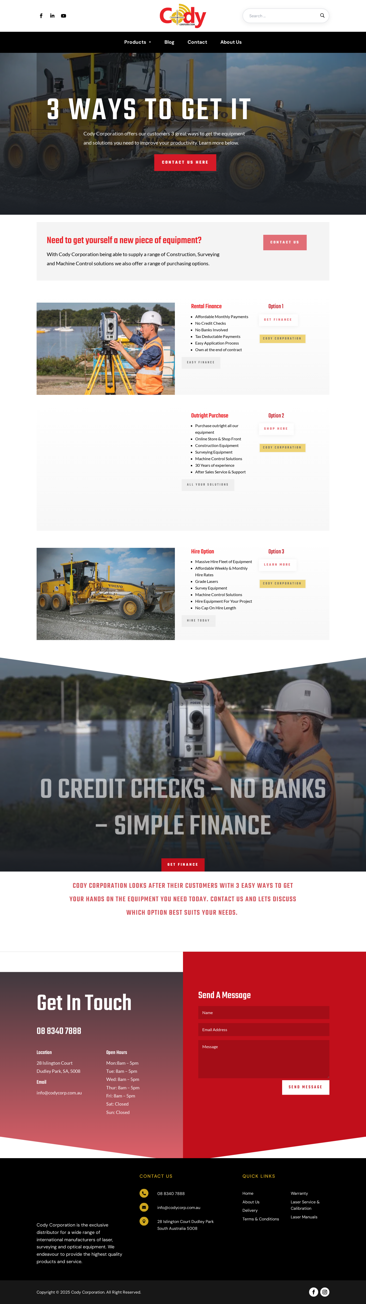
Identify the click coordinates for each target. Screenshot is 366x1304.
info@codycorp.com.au (178, 1207)
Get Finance (183, 865)
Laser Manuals (304, 1217)
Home (247, 1193)
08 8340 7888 (171, 1193)
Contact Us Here (153, 162)
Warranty (299, 1193)
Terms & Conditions (260, 1219)
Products (135, 42)
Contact (197, 42)
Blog (169, 42)
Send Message (306, 1099)
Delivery (250, 1210)
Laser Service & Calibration (305, 1205)
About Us (231, 42)
